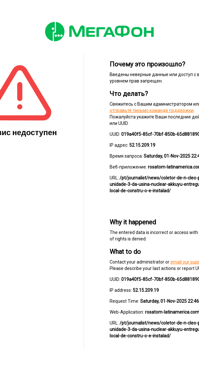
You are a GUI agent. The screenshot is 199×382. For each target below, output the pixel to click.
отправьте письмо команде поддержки (152, 110)
